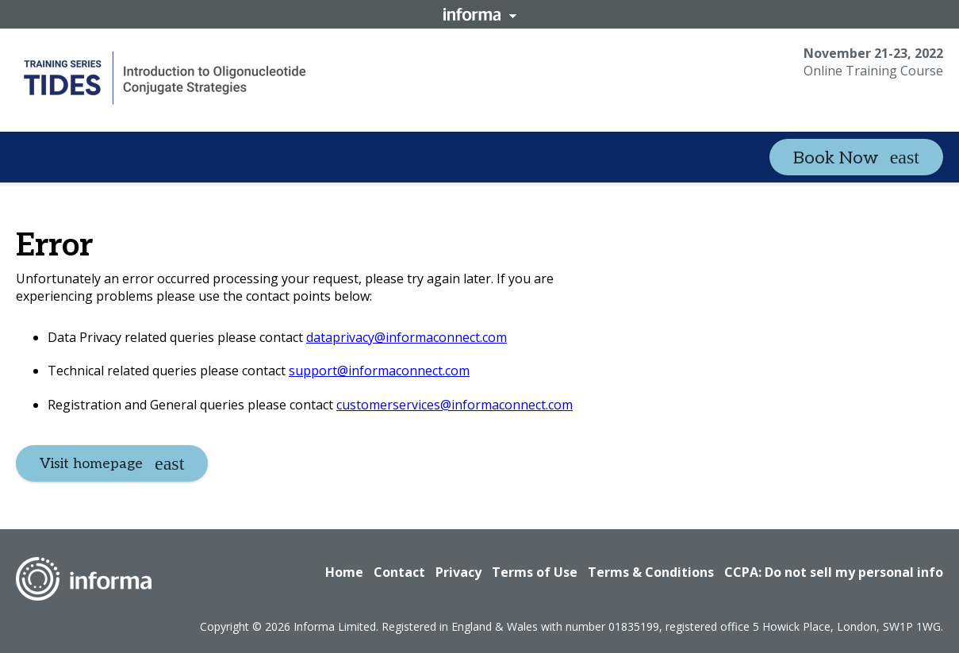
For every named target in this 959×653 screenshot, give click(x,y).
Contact (399, 572)
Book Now (835, 158)
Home (344, 572)
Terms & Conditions (651, 572)
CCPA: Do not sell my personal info (833, 572)
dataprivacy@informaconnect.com (406, 337)
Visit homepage (91, 463)
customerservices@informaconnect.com (454, 404)
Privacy (458, 572)
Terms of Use (534, 572)
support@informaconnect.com (379, 370)
